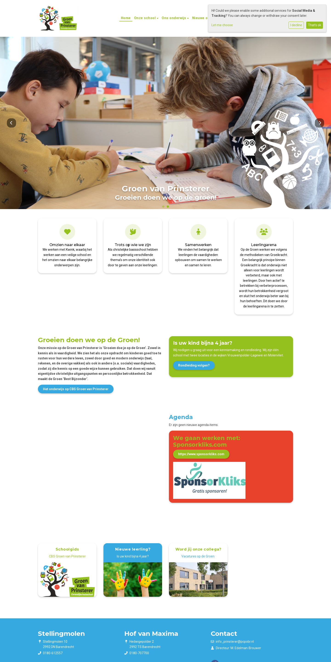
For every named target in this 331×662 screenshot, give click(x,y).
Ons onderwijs (174, 18)
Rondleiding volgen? (194, 365)
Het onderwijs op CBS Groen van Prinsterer (75, 389)
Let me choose (222, 25)
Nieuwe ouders (205, 18)
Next (319, 123)
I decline (296, 25)
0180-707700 (139, 653)
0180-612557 (53, 653)
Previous (11, 123)
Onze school (145, 18)
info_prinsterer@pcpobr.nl (235, 641)
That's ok (314, 25)
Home (126, 18)
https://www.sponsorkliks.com (201, 454)
